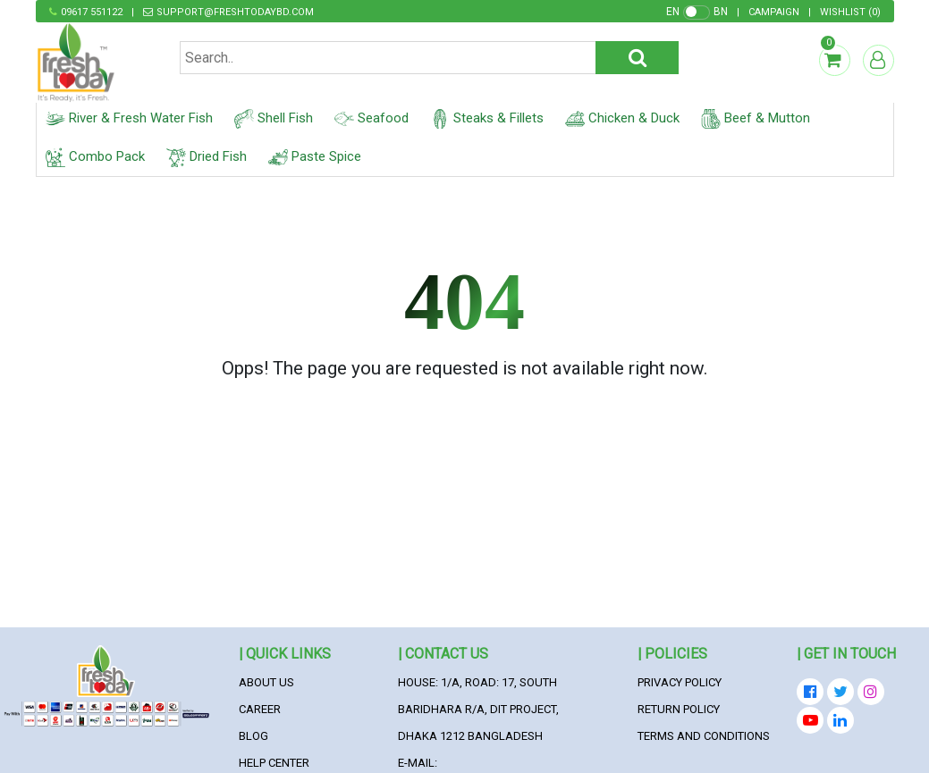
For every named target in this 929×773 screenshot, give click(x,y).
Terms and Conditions (704, 736)
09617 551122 (91, 12)
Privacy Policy (680, 682)
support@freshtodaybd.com (235, 12)
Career (260, 709)
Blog (253, 736)
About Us (266, 682)
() (850, 12)
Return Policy (679, 709)
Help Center (274, 762)
